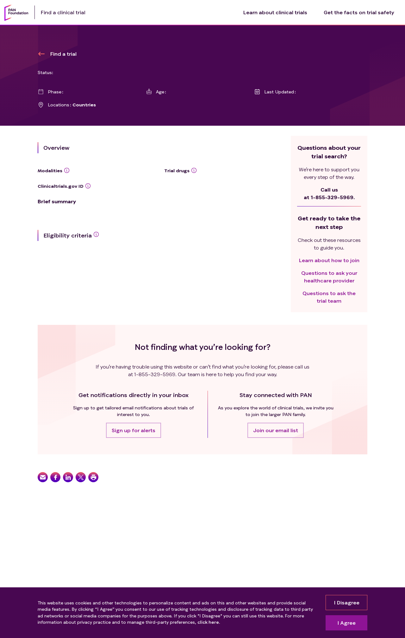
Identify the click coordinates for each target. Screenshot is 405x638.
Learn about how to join (329, 260)
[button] (133, 430)
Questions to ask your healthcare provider (329, 276)
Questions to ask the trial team (329, 297)
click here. (208, 622)
